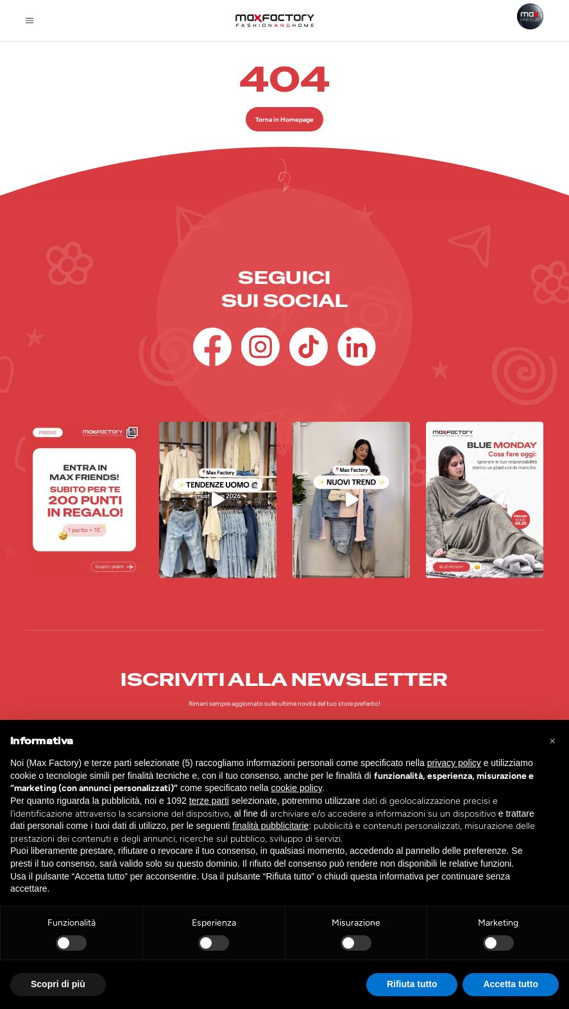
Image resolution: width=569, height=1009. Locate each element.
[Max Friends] (530, 16)
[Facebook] (212, 347)
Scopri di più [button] (58, 984)
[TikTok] (308, 347)
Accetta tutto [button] (510, 984)
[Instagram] (260, 347)
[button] (552, 740)
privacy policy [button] (454, 763)
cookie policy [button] (296, 788)
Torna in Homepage (284, 119)
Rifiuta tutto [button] (412, 984)
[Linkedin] (356, 347)
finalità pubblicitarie (270, 826)
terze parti (209, 801)
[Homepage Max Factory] (275, 20)
